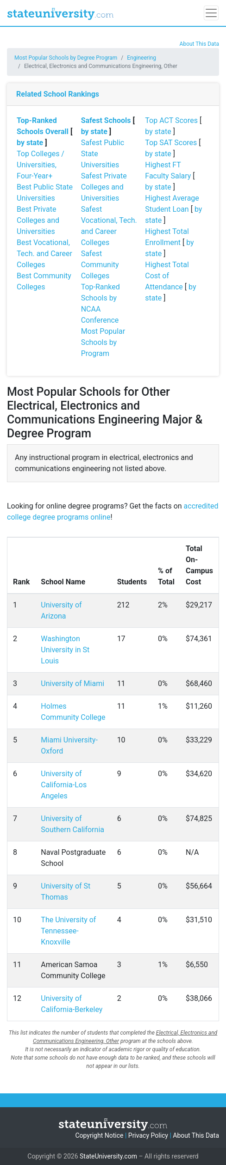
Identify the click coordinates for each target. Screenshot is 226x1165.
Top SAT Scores (171, 142)
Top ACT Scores (171, 120)
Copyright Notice (99, 1135)
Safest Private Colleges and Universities (104, 187)
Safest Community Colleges (100, 264)
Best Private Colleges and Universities (38, 220)
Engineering (141, 58)
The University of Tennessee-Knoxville (68, 930)
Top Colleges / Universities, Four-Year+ (40, 164)
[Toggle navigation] (211, 13)
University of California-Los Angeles (64, 784)
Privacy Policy (148, 1135)
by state (30, 142)
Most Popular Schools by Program (103, 342)
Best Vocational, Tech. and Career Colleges (44, 253)
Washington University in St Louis (65, 649)
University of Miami (72, 683)
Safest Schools (106, 120)
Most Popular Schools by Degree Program (65, 58)
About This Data (199, 44)
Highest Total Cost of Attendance (166, 275)
